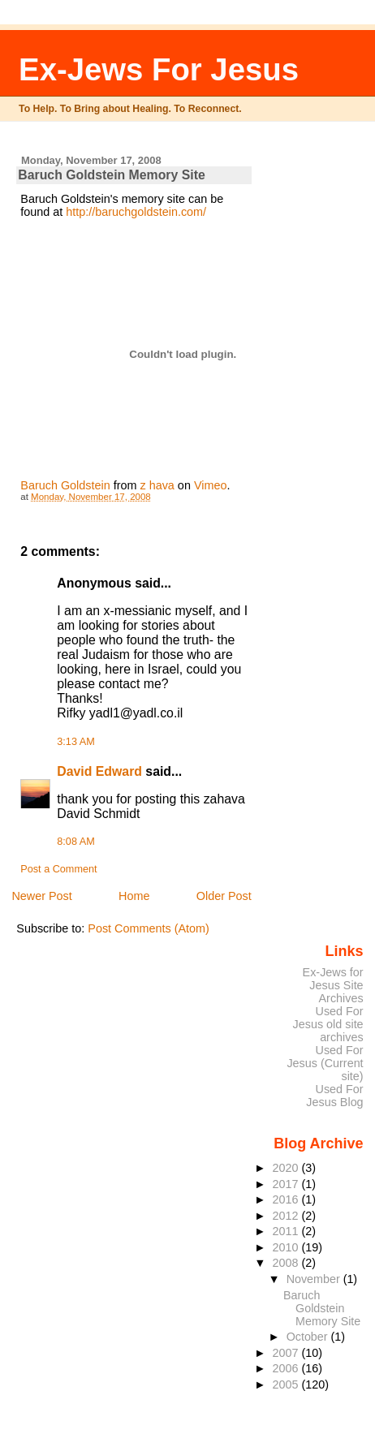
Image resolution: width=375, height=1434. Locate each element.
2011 (287, 1231)
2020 (287, 1167)
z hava (157, 485)
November (315, 1279)
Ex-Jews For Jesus (159, 69)
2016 (287, 1199)
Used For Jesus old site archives (328, 1024)
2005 (287, 1384)
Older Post (224, 895)
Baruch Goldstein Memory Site (321, 1308)
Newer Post (41, 895)
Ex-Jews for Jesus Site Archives (333, 985)
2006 (287, 1368)
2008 (287, 1262)
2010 (287, 1247)
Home (134, 895)
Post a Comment (58, 869)
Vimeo (210, 485)
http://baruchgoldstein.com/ (136, 211)
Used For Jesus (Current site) (325, 1063)
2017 (287, 1184)
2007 (287, 1352)
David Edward (99, 771)
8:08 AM (75, 841)
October (309, 1336)
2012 (287, 1215)
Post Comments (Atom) (148, 928)
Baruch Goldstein (65, 485)
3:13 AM (75, 741)
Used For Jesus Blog (334, 1096)
